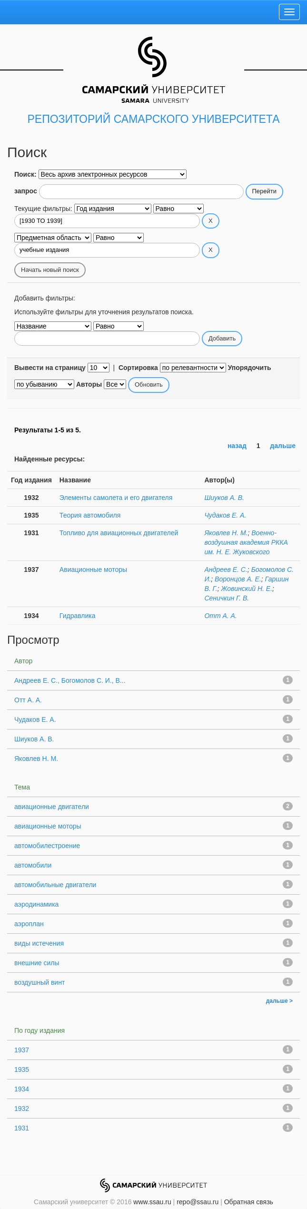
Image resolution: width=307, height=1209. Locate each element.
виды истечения (39, 943)
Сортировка (138, 367)
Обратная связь (248, 1202)
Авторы (89, 384)
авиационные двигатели (51, 806)
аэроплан (29, 924)
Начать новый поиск (50, 269)
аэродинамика (36, 904)
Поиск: (25, 174)
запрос (25, 191)
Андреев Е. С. (225, 569)
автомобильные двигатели (55, 885)
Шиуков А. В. (224, 497)
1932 (21, 1108)
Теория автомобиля (89, 515)
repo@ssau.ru (197, 1202)
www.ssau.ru (152, 1202)
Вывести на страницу (50, 367)
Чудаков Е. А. (225, 515)
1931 (21, 1128)
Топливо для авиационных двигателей (118, 533)
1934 (21, 1089)
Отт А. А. (220, 615)
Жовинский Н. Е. (246, 588)
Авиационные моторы (93, 569)
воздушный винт (39, 982)
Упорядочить (249, 367)
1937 (21, 1050)
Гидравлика (77, 615)
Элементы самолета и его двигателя (115, 497)
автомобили (32, 865)
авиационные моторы (47, 826)
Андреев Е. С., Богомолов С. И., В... (70, 680)
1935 (21, 1069)
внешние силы (36, 963)
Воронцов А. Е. (238, 579)
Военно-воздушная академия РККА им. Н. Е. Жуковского (246, 542)
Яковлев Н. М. (226, 533)
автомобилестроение (47, 845)
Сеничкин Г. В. (226, 598)
